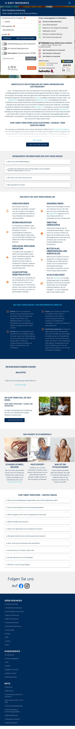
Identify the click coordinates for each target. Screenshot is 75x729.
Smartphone (57, 278)
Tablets (46, 100)
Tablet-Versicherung (11, 619)
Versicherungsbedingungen (13, 706)
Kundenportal (9, 655)
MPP (6, 637)
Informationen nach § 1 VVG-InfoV (14, 701)
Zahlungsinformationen (12, 719)
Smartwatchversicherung (12, 626)
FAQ (6, 662)
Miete (6, 645)
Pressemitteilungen (10, 723)
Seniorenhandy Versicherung (13, 611)
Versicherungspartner (11, 658)
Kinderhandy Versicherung (13, 608)
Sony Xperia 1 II (39, 107)
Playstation (39, 100)
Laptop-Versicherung (11, 615)
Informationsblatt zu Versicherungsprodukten (12, 710)
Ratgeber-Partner (10, 673)
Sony (38, 98)
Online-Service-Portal (14, 482)
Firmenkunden (9, 630)
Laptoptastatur (53, 213)
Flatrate (7, 633)
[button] (69, 3)
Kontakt (7, 666)
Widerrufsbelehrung (11, 715)
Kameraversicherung (11, 622)
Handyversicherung (11, 604)
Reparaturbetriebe (10, 677)
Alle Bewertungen (20, 385)
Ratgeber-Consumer (11, 669)
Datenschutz (8, 691)
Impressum (8, 687)
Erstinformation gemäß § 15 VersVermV (13, 695)
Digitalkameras (12, 100)
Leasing (7, 641)
